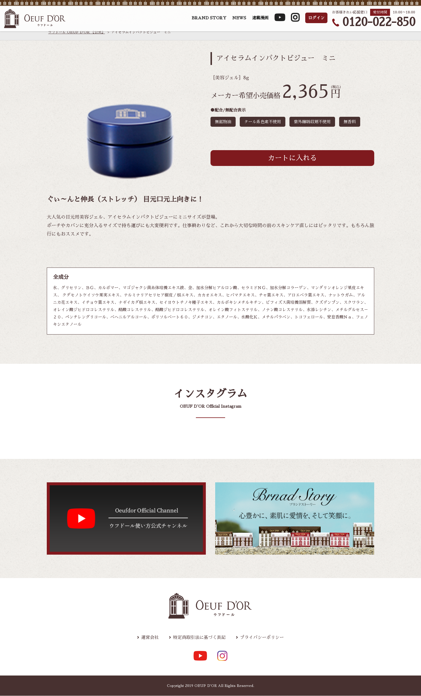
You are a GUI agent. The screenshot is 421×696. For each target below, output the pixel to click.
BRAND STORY (209, 20)
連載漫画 (260, 20)
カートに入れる (292, 158)
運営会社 (146, 637)
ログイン (316, 20)
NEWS (239, 20)
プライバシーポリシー (264, 637)
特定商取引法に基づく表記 (198, 637)
